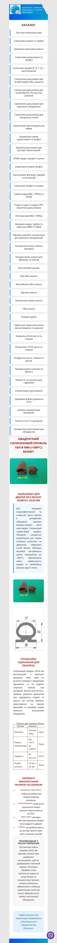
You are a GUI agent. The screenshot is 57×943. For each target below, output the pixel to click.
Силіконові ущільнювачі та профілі (29, 58)
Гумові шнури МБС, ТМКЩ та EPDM (29, 195)
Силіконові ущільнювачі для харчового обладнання (28, 105)
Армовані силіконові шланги (28, 49)
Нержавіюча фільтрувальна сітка (29, 400)
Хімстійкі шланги (28, 276)
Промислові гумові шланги (29, 300)
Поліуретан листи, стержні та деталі (29, 359)
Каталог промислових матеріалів (29, 411)
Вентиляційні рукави (28, 268)
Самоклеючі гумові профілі (29, 166)
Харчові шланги (29, 292)
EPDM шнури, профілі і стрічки (28, 158)
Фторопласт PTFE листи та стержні (28, 348)
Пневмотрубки (28, 316)
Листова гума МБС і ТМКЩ (28, 215)
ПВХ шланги (29, 308)
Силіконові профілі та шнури (28, 185)
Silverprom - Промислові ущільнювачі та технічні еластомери (33, 10)
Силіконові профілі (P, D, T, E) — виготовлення (29, 69)
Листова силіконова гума (29, 32)
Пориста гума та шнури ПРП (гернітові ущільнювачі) (28, 206)
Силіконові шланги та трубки (29, 40)
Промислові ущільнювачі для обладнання (29, 430)
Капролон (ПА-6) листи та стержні (29, 337)
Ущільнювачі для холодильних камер (28, 127)
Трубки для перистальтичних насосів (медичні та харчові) (29, 326)
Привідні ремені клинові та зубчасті (29, 370)
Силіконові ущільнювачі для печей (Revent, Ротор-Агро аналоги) (28, 93)
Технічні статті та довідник (29, 420)
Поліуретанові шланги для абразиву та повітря (28, 258)
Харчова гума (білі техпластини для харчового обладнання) (29, 236)
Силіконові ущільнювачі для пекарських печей (28, 116)
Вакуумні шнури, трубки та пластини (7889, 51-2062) (29, 225)
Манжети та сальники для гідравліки (29, 381)
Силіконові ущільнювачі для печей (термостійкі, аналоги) (28, 80)
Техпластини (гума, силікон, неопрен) (29, 247)
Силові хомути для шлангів (29, 390)
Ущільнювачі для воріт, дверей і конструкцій (29, 176)
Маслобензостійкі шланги (29, 284)
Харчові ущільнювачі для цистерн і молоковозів (29, 149)
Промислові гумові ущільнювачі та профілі (29, 138)
